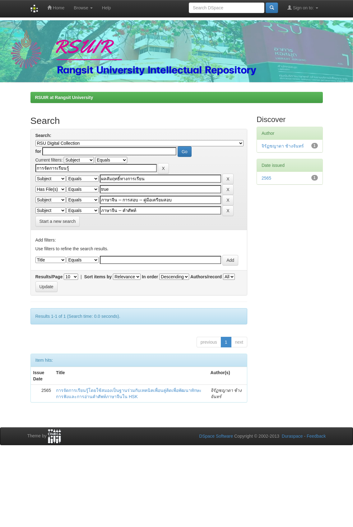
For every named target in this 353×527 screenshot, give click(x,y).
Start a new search (57, 221)
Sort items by (98, 276)
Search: (43, 135)
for (38, 151)
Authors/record (206, 276)
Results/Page (49, 276)
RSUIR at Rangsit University (64, 97)
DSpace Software (216, 436)
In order (150, 276)
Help (106, 7)
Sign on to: (302, 7)
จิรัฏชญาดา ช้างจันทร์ (283, 146)
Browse (83, 7)
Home (55, 7)
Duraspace (292, 436)
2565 (266, 178)
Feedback (316, 436)
